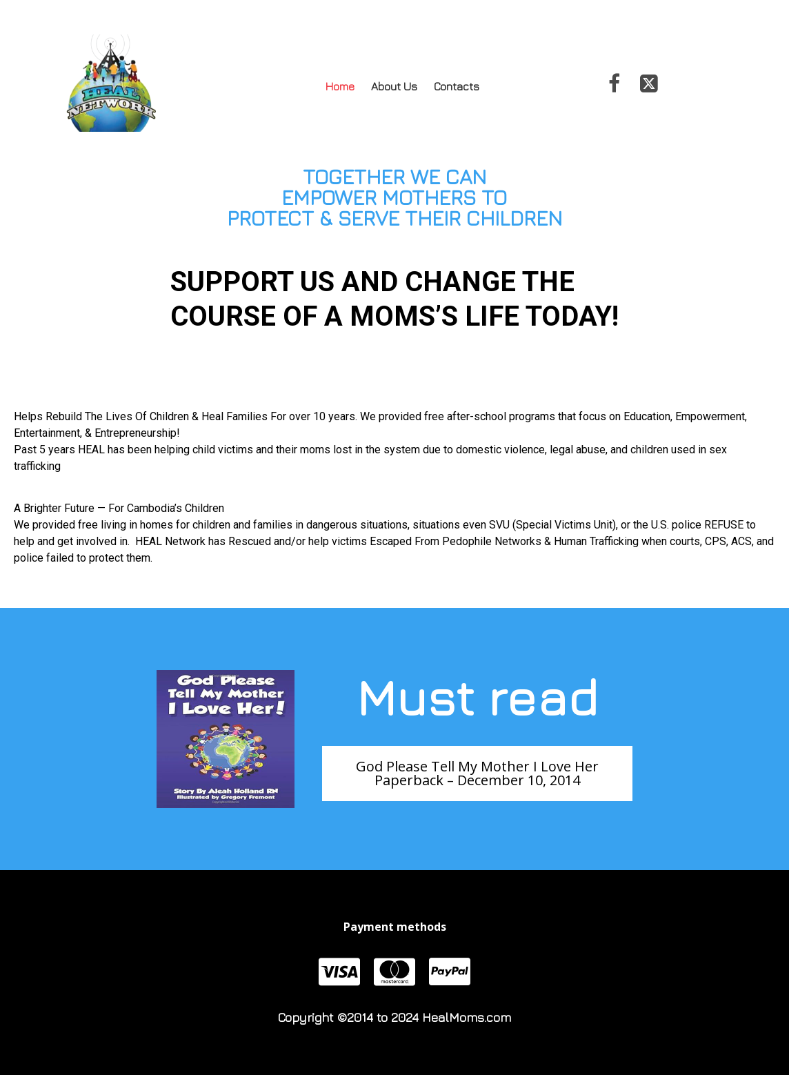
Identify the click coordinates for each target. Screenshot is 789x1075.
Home (340, 86)
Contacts (456, 86)
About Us (394, 86)
